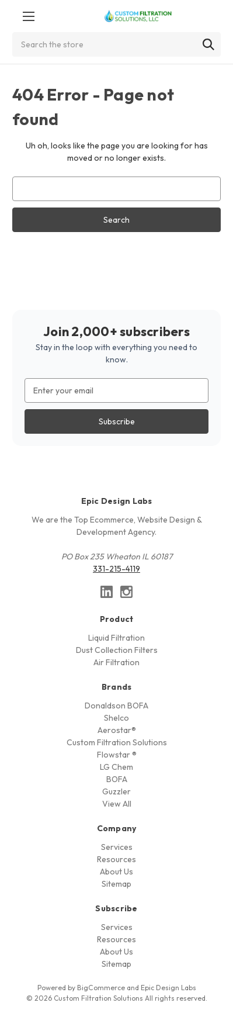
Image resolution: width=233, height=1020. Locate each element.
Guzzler (116, 791)
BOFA (116, 779)
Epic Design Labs (168, 987)
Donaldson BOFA (116, 705)
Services (117, 847)
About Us (116, 871)
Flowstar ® (117, 754)
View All (116, 803)
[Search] (208, 44)
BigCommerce (101, 987)
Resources (116, 859)
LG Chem (116, 767)
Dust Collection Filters (117, 650)
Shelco (116, 718)
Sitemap (116, 884)
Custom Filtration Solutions (117, 742)
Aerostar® (117, 730)
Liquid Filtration (116, 637)
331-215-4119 (116, 568)
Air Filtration (116, 662)
